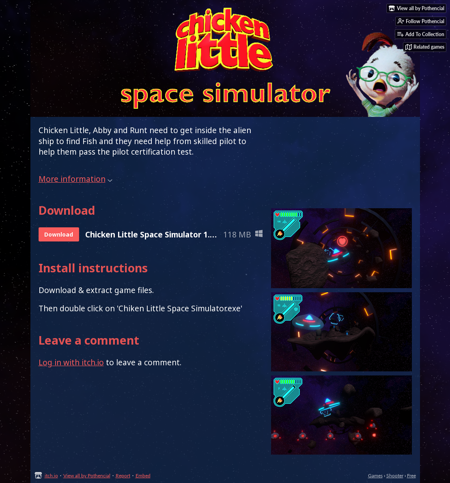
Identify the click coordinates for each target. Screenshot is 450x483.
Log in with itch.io (71, 362)
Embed (143, 475)
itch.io (51, 475)
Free (411, 475)
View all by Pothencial (86, 475)
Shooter (394, 475)
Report (123, 475)
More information (75, 179)
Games (375, 475)
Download (58, 234)
